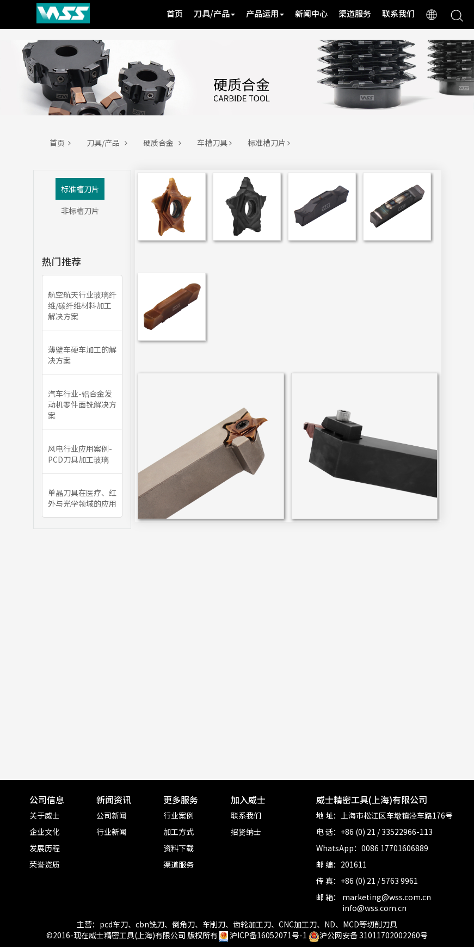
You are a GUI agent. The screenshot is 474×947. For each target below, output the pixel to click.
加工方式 (178, 831)
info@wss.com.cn (374, 907)
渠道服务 (354, 13)
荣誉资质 (44, 864)
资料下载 (178, 848)
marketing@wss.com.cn (386, 896)
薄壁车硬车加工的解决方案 (82, 355)
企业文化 (44, 831)
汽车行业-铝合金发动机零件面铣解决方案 (82, 404)
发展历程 (44, 848)
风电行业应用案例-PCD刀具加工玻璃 (80, 454)
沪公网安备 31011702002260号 (368, 935)
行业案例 (178, 815)
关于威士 (44, 815)
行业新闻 (111, 831)
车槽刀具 (216, 142)
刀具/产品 (214, 13)
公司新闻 (111, 815)
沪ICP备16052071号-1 (268, 935)
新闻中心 (311, 13)
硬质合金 (163, 142)
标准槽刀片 (270, 142)
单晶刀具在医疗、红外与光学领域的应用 (82, 498)
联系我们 (398, 13)
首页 (175, 13)
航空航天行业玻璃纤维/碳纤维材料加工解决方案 (82, 305)
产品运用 (265, 13)
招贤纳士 (246, 831)
